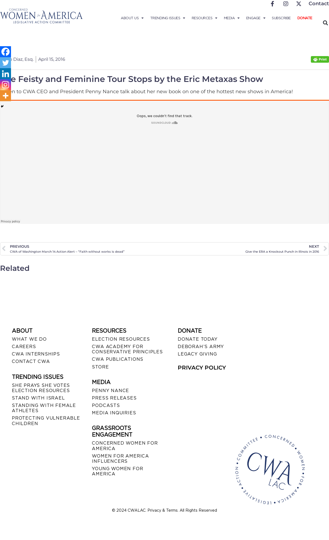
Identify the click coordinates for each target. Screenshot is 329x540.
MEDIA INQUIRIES (114, 412)
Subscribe (281, 18)
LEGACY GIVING (197, 354)
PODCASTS (106, 405)
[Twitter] (5, 62)
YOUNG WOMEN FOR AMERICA (117, 471)
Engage (255, 18)
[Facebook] (5, 51)
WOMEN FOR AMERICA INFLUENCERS (120, 458)
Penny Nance (110, 390)
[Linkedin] (5, 73)
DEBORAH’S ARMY (201, 346)
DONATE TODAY (198, 339)
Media (232, 18)
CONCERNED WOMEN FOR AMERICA (125, 445)
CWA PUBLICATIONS (117, 359)
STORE (100, 367)
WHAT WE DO (29, 339)
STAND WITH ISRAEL (38, 398)
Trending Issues (167, 18)
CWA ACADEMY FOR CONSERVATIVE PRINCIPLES (127, 349)
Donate (304, 18)
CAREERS (24, 346)
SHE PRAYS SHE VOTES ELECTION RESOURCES (41, 388)
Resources (204, 18)
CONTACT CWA (31, 361)
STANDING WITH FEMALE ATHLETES (44, 408)
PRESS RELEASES (114, 398)
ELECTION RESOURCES (121, 339)
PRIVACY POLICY (202, 367)
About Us (132, 18)
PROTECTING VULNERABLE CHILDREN (46, 420)
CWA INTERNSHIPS (36, 354)
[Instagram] (5, 84)
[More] (5, 95)
